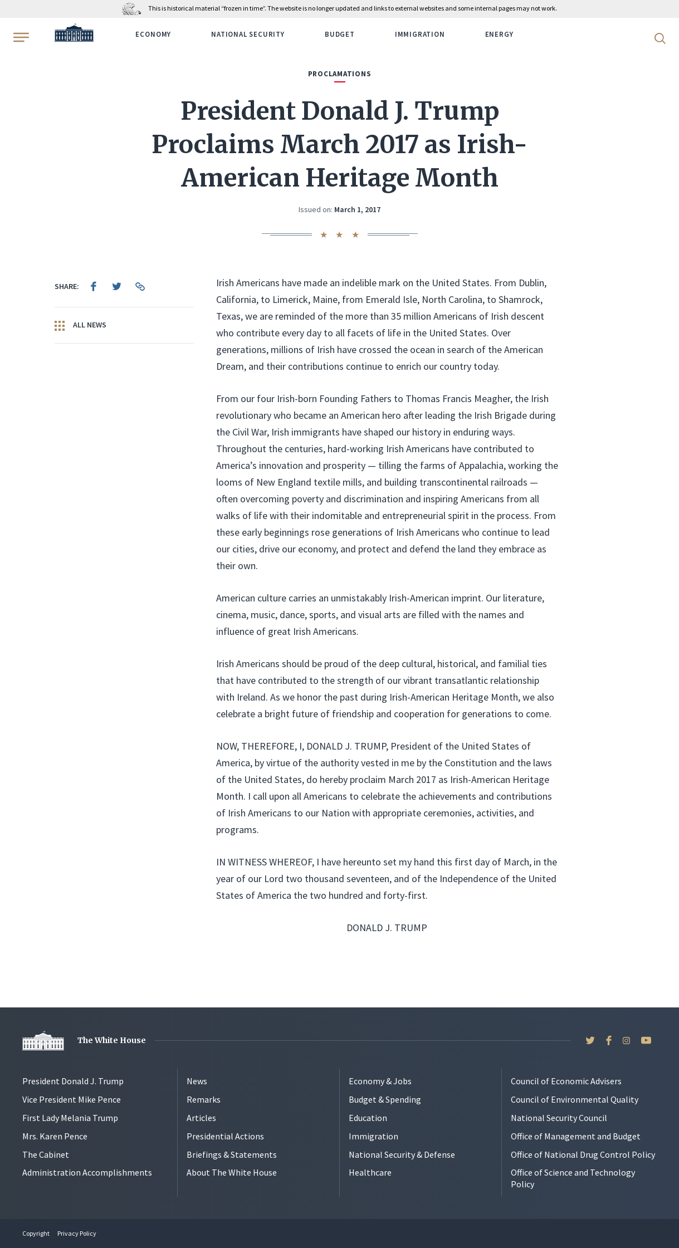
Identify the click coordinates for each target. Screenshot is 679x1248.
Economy (153, 34)
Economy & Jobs (380, 1081)
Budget (340, 34)
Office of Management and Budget (576, 1136)
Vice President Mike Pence (71, 1099)
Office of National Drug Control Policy (583, 1154)
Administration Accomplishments (87, 1172)
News (197, 1081)
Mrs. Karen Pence (54, 1136)
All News (80, 325)
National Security (248, 34)
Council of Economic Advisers (566, 1081)
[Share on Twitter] (117, 286)
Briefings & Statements (232, 1154)
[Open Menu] (20, 37)
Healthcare (370, 1172)
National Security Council (559, 1117)
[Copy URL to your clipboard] (140, 286)
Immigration (420, 34)
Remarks (204, 1099)
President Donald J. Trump (73, 1081)
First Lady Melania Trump (70, 1117)
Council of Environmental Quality (574, 1099)
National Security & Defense (402, 1154)
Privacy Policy (76, 1233)
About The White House (232, 1172)
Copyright (36, 1233)
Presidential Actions (225, 1136)
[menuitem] (93, 286)
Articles (201, 1117)
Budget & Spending (385, 1099)
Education (368, 1117)
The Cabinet (45, 1154)
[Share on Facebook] (93, 286)
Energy (499, 34)
